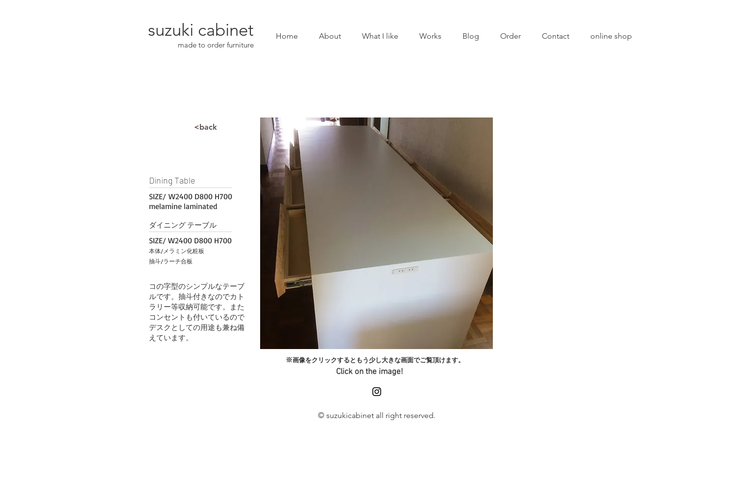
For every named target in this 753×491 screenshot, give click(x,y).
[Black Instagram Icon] (377, 391)
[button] (376, 233)
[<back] (206, 127)
